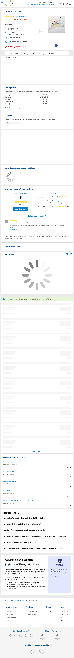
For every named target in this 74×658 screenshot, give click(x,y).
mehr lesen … (14, 229)
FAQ (48, 614)
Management (10, 614)
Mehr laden (37, 451)
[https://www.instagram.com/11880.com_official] (21, 636)
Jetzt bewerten (21, 209)
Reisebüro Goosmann (11, 462)
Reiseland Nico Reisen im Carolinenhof (17, 500)
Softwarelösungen (32, 614)
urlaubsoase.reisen (10, 481)
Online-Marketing (32, 611)
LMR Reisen (7, 471)
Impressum (64, 611)
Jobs (8, 621)
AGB (62, 618)
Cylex (20, 223)
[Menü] (71, 3)
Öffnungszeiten (12, 53)
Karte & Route (11, 57)
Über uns (9, 611)
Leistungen (25, 53)
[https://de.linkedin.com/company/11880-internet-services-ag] (31, 636)
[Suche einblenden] (61, 3)
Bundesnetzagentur (11, 566)
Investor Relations (12, 618)
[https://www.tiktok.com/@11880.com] (16, 636)
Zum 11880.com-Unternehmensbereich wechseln (41, 4)
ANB (62, 621)
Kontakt (49, 611)
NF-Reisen (7, 491)
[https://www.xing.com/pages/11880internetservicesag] (26, 636)
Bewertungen (54, 53)
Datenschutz (64, 614)
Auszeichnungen (39, 53)
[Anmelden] (64, 3)
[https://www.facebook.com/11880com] (10, 636)
